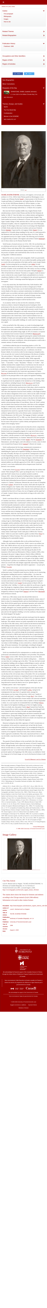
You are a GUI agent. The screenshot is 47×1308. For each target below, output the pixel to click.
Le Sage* (16, 690)
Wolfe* (28, 440)
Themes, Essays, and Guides (12, 104)
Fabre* (7, 657)
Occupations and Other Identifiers (13, 56)
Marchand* (41, 591)
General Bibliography (38, 826)
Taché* (22, 199)
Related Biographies (9, 35)
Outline (4, 11)
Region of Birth (7, 60)
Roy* (32, 696)
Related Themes (8, 31)
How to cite (7, 21)
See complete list (10, 119)
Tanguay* (26, 591)
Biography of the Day (9, 88)
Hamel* (39, 271)
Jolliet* (33, 264)
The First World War (10, 110)
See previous (8, 97)
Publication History (8, 43)
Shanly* (35, 230)
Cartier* (10, 484)
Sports (6, 107)
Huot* (28, 707)
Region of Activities (8, 64)
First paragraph (8, 13)
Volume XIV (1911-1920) (8, 6)
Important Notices (32, 1005)
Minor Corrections (8, 84)
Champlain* (25, 449)
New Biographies (8, 80)
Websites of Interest (23, 1008)
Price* (41, 534)
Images (6, 19)
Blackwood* (36, 334)
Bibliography (7, 16)
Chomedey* (38, 440)
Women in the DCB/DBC (11, 116)
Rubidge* (8, 230)
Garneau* (25, 444)
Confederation (8, 113)
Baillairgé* (42, 238)
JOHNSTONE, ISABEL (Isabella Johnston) (24, 91)
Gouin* (20, 583)
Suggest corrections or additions (18, 1005)
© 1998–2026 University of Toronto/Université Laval (30, 828)
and (35, 759)
